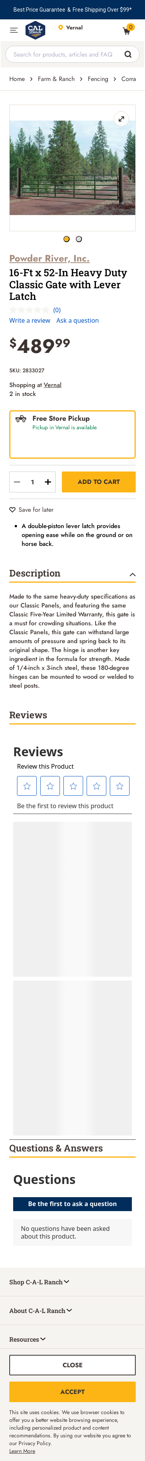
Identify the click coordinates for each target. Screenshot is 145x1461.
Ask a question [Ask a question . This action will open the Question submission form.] (77, 320)
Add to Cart (99, 481)
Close (73, 1365)
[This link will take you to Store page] (86, 30)
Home (17, 78)
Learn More (22, 1451)
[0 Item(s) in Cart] (126, 31)
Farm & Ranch (56, 78)
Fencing (98, 78)
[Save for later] (31, 509)
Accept (72, 1391)
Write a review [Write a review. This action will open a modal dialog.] (29, 320)
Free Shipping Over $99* (102, 10)
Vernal (52, 384)
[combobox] (72, 54)
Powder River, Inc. (49, 258)
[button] (14, 30)
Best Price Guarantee (39, 10)
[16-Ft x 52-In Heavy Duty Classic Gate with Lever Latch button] (66, 239)
